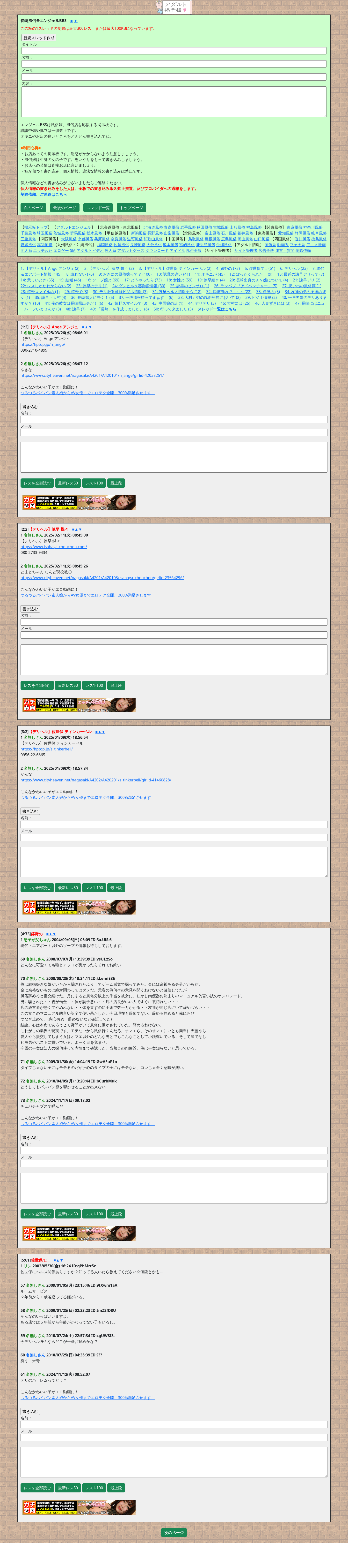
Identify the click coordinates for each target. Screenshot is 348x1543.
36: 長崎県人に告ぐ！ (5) (92, 297)
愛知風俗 (286, 233)
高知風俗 (44, 244)
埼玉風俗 (44, 233)
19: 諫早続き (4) (211, 280)
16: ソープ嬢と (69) (102, 280)
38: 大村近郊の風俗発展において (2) (209, 297)
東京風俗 (294, 227)
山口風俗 (261, 239)
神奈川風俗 (313, 227)
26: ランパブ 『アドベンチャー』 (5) (245, 285)
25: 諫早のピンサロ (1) (189, 285)
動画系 (283, 244)
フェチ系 (297, 244)
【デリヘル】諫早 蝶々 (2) (111, 268)
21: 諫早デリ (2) (306, 280)
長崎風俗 (137, 244)
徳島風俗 (319, 239)
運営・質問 (285, 250)
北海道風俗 (153, 227)
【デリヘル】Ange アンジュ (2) (52, 268)
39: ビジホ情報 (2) (261, 297)
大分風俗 (154, 244)
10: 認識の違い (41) (173, 274)
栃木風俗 (94, 233)
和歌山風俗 (153, 239)
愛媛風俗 (28, 244)
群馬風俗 (78, 233)
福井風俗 (245, 233)
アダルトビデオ (90, 250)
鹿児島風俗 (205, 244)
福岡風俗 (105, 244)
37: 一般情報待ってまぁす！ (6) (146, 297)
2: (85, 268)
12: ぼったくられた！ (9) (250, 274)
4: (217, 268)
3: (140, 268)
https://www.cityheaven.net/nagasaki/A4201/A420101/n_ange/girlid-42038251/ (92, 375)
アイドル (177, 250)
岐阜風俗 (319, 233)
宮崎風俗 (187, 244)
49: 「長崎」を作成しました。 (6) (119, 309)
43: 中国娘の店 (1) (167, 303)
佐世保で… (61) (262, 268)
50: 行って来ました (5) (173, 309)
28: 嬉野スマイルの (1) (40, 291)
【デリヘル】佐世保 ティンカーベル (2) (177, 268)
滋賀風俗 (135, 239)
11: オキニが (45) (210, 274)
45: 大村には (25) (235, 303)
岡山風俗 (245, 239)
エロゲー (61, 250)
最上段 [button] (116, 483)
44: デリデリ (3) (202, 303)
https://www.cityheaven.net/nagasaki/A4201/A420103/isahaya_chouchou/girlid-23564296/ (102, 577)
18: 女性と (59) (179, 280)
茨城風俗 (61, 233)
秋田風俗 (204, 227)
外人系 (110, 250)
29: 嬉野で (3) (76, 291)
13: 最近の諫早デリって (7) (300, 274)
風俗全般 (194, 250)
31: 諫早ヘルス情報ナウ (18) (177, 291)
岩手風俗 (188, 227)
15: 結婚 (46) (70, 280)
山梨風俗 (171, 233)
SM (73, 250)
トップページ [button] (131, 207)
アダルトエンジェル (73, 227)
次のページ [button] (33, 207)
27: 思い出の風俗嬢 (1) (301, 285)
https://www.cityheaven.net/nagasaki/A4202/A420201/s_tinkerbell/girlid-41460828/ (96, 780)
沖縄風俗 (224, 244)
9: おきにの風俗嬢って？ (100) (125, 274)
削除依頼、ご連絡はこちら (44, 194)
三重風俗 (28, 239)
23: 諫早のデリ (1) (92, 285)
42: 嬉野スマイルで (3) (127, 303)
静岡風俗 (302, 233)
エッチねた (42, 250)
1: (22, 268)
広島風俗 (229, 239)
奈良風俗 (118, 239)
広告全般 (266, 250)
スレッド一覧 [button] (98, 207)
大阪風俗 (69, 239)
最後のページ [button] (64, 207)
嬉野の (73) (230, 268)
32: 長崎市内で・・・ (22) (229, 291)
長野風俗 (155, 233)
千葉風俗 (28, 233)
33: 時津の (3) (268, 291)
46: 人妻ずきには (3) (272, 303)
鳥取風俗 (196, 239)
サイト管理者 (246, 250)
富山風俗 (212, 233)
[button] (174, 1532)
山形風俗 (237, 227)
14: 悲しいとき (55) (37, 280)
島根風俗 (212, 239)
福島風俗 (254, 227)
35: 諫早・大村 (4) (50, 297)
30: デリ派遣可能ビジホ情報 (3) (120, 291)
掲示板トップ (36, 227)
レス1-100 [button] (94, 483)
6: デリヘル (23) (294, 268)
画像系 (270, 244)
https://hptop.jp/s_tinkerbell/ (47, 749)
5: (246, 268)
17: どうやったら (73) (143, 280)
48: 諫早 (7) (76, 309)
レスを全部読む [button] (37, 483)
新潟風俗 (138, 233)
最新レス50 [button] (68, 483)
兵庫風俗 (102, 239)
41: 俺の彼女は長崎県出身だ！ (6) (74, 303)
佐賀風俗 (121, 244)
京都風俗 (85, 239)
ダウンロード (157, 250)
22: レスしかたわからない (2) (46, 285)
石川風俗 (229, 233)
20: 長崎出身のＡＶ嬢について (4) (259, 280)
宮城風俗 (221, 227)
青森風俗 (171, 227)
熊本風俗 (170, 244)
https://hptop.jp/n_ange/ (43, 344)
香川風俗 (302, 239)
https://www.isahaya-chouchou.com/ (54, 546)
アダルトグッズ (130, 250)
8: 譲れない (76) (80, 274)
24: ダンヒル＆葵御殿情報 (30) (138, 285)
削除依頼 (303, 250)
